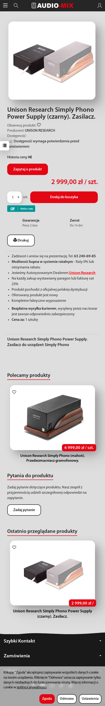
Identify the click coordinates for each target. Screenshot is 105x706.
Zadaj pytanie (24, 510)
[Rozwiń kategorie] (5, 5)
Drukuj (21, 240)
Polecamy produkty (28, 375)
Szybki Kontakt (52, 641)
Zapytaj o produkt (27, 169)
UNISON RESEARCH (40, 131)
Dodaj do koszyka (64, 197)
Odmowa (67, 699)
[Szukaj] (16, 5)
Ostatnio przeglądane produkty (42, 531)
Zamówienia (52, 656)
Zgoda (47, 699)
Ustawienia (90, 699)
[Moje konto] (99, 5)
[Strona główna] (53, 5)
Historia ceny (19, 157)
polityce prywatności (31, 687)
